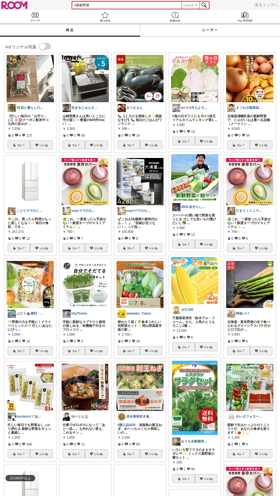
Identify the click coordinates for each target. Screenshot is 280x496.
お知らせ (175, 17)
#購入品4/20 (127, 425)
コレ (21, 145)
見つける (105, 17)
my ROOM (245, 17)
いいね (44, 145)
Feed (35, 17)
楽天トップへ (266, 5)
